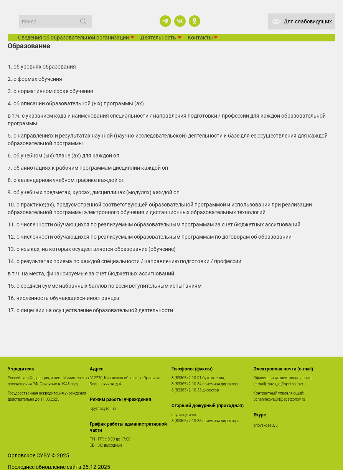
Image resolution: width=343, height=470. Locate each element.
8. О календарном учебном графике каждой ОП (66, 180)
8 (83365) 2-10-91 (186, 378)
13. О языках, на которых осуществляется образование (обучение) (92, 249)
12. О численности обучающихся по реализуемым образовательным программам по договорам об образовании (150, 237)
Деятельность (158, 37)
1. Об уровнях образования (42, 67)
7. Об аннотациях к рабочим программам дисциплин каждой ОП (88, 168)
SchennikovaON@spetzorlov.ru (279, 399)
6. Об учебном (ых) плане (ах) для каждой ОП (63, 155)
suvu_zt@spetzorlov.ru (286, 384)
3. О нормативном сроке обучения (50, 91)
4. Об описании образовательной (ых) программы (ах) (76, 103)
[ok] (194, 21)
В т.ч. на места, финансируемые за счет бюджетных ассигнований (91, 273)
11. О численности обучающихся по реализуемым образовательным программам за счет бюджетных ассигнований (154, 224)
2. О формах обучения (35, 79)
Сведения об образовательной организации (73, 37)
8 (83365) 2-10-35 (186, 421)
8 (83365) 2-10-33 (186, 390)
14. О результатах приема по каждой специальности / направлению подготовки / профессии (124, 261)
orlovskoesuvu (266, 425)
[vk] (180, 21)
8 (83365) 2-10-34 (186, 384)
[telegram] (165, 21)
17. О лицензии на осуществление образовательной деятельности (90, 310)
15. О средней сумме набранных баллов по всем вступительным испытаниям (104, 286)
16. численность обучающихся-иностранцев (63, 298)
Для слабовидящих (302, 21)
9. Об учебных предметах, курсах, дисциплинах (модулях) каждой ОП (94, 192)
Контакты (200, 37)
